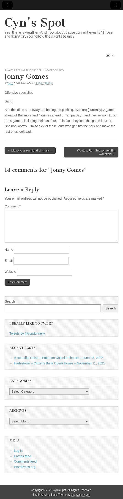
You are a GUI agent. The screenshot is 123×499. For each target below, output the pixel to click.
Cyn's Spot (35, 23)
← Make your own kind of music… (30, 150)
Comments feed (25, 461)
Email (9, 260)
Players (10, 70)
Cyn (10, 82)
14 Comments (44, 82)
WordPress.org (24, 467)
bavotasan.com (80, 494)
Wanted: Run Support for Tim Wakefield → (96, 152)
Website (10, 271)
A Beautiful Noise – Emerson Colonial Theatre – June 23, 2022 (58, 358)
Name (9, 249)
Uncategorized (53, 70)
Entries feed (22, 456)
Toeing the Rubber (29, 70)
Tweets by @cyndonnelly (27, 333)
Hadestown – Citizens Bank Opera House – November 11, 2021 (59, 363)
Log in (18, 450)
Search (10, 301)
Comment (13, 206)
